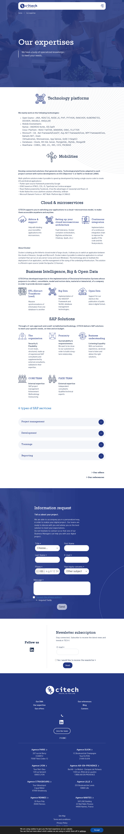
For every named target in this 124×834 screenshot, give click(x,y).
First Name (69, 544)
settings (83, 831)
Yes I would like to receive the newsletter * (76, 660)
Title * (38, 544)
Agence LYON (39, 766)
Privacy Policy (62, 823)
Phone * (38, 567)
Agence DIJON (84, 750)
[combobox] (40, 571)
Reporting (27, 456)
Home (20, 13)
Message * (39, 580)
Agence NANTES (85, 798)
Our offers (98, 473)
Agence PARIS (39, 750)
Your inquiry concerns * (74, 567)
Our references (96, 478)
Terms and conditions (62, 819)
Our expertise (39, 705)
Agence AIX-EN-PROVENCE (84, 766)
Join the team (62, 731)
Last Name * (41, 555)
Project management (32, 422)
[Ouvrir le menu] (102, 6)
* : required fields (44, 600)
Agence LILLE (84, 782)
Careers (84, 709)
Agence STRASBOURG (39, 782)
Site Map (62, 816)
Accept (97, 830)
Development (29, 433)
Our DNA (39, 702)
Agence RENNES (39, 798)
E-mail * (68, 555)
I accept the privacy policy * (49, 597)
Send (68, 665)
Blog (85, 705)
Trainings (26, 444)
